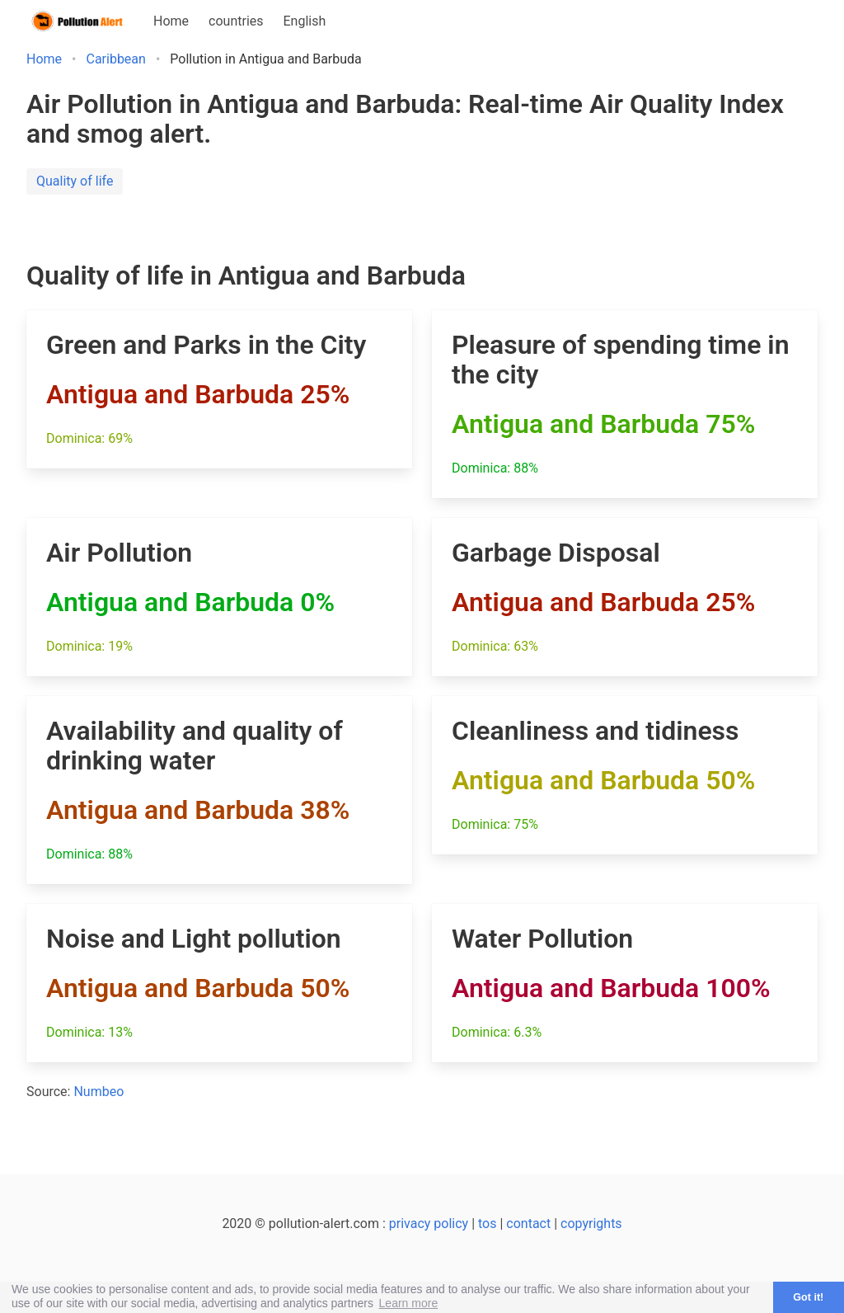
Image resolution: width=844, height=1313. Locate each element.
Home (171, 21)
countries (236, 21)
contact (528, 1223)
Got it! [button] (808, 1297)
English (305, 21)
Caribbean (115, 59)
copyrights (591, 1223)
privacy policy (428, 1223)
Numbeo (98, 1091)
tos (487, 1223)
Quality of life (74, 181)
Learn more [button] (408, 1303)
